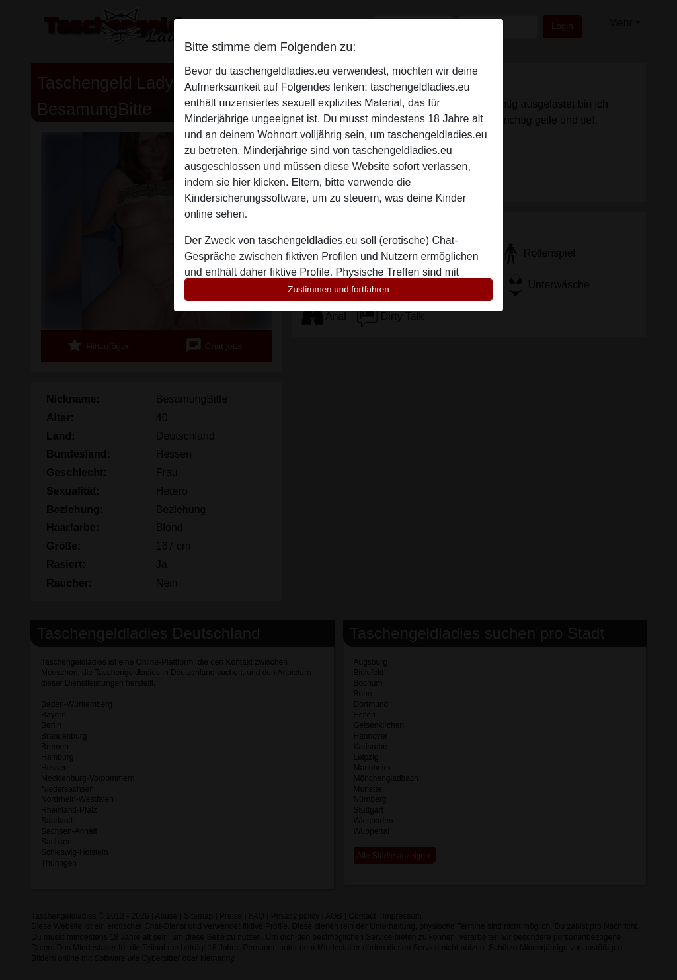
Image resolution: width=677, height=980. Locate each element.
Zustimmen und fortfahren (338, 289)
